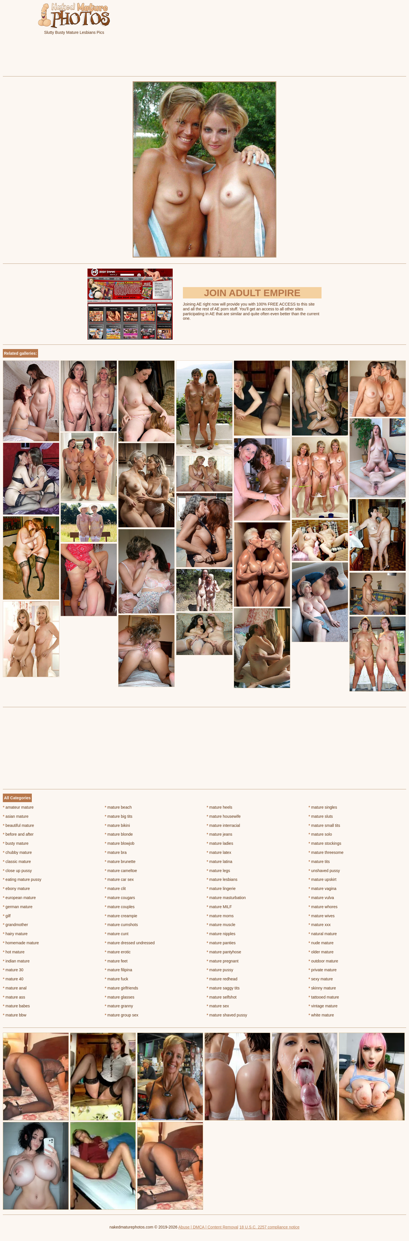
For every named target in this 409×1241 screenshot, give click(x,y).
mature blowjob (119, 843)
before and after (18, 834)
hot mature (13, 952)
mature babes (16, 1006)
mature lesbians (222, 879)
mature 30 (13, 970)
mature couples (120, 906)
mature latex (219, 852)
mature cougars (120, 897)
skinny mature (322, 988)
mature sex (218, 1006)
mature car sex (119, 879)
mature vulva (321, 897)
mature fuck (116, 979)
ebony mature (16, 888)
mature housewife (224, 816)
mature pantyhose (224, 952)
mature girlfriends (121, 988)
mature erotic (118, 952)
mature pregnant (223, 961)
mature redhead (222, 979)
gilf (7, 916)
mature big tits (118, 816)
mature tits (319, 861)
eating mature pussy (22, 879)
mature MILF (219, 906)
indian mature (16, 961)
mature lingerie (221, 888)
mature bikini (117, 825)
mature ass (14, 997)
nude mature (320, 943)
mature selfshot (222, 997)
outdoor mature (323, 961)
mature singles (322, 807)
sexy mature (320, 979)
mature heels (219, 807)
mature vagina (322, 888)
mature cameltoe (121, 870)
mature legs (218, 870)
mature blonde (119, 834)
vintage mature (322, 1006)
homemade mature (21, 943)
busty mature (15, 843)
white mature (321, 1015)
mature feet (116, 961)
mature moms (220, 916)
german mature (17, 906)
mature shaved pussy (227, 1015)
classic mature (17, 861)
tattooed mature (323, 997)
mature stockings (324, 843)
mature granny (119, 1006)
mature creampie (121, 916)
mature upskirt (322, 879)
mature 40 (13, 979)
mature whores (322, 906)
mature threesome (325, 852)
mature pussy (220, 970)
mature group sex (121, 1015)
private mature (322, 970)
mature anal (14, 988)
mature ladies (220, 843)
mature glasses (119, 997)
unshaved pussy (324, 870)
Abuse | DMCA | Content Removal (208, 1227)
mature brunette (120, 861)
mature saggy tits (223, 988)
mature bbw (14, 1015)
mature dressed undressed (130, 943)
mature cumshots (121, 924)
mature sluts (320, 816)
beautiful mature (18, 825)
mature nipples (221, 933)
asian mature (15, 816)
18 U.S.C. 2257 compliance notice (269, 1227)
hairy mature (15, 933)
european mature (19, 897)
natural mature (322, 933)
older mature (320, 952)
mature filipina (118, 970)
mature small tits (324, 825)
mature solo (320, 834)
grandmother (15, 924)
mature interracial (223, 825)
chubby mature (17, 852)
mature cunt (116, 933)
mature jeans (219, 834)
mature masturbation (226, 897)
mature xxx (319, 924)
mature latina (219, 861)
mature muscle (221, 924)
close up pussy (17, 870)
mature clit (115, 888)
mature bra (116, 852)
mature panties (221, 943)
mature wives (321, 916)
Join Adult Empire (252, 292)
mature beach (118, 807)
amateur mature (18, 807)
